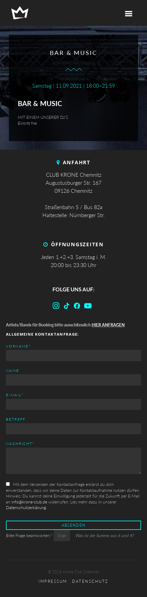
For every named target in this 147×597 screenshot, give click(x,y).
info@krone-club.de (29, 501)
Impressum (53, 581)
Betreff (16, 419)
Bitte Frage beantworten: (30, 535)
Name (12, 370)
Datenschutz (90, 581)
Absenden (73, 525)
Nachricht (20, 443)
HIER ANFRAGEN (108, 324)
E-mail (15, 394)
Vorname (18, 345)
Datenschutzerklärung (26, 507)
